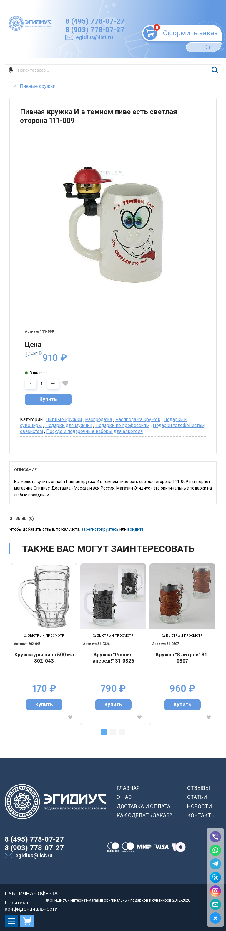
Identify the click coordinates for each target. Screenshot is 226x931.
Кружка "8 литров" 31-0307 (182, 658)
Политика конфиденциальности (31, 902)
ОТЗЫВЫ (198, 788)
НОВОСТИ (199, 806)
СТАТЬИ (197, 797)
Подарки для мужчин (68, 425)
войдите (135, 529)
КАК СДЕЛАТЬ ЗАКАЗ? (144, 815)
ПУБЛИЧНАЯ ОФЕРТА (31, 893)
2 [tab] (113, 732)
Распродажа (98, 419)
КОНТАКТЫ (201, 815)
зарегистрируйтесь (100, 529)
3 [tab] (122, 732)
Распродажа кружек (137, 419)
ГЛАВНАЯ (128, 788)
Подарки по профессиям (122, 425)
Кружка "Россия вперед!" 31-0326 (113, 658)
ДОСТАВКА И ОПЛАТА (143, 806)
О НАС (124, 797)
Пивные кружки (64, 419)
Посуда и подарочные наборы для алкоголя (94, 431)
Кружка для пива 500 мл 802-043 (44, 658)
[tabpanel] (44, 644)
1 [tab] (104, 732)
